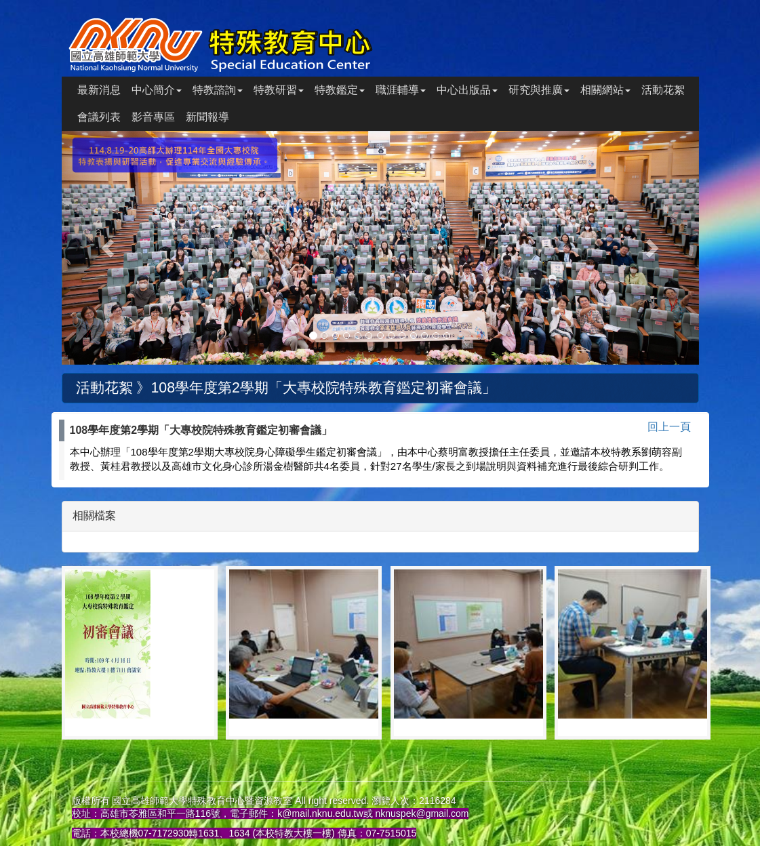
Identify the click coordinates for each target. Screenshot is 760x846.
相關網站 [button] (605, 90)
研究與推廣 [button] (538, 90)
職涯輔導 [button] (401, 90)
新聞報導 (207, 117)
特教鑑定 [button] (340, 90)
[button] (109, 248)
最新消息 (99, 90)
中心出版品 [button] (467, 90)
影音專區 (153, 117)
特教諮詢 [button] (218, 90)
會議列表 (99, 117)
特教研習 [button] (279, 90)
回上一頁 (669, 426)
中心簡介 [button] (157, 90)
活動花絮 (663, 90)
